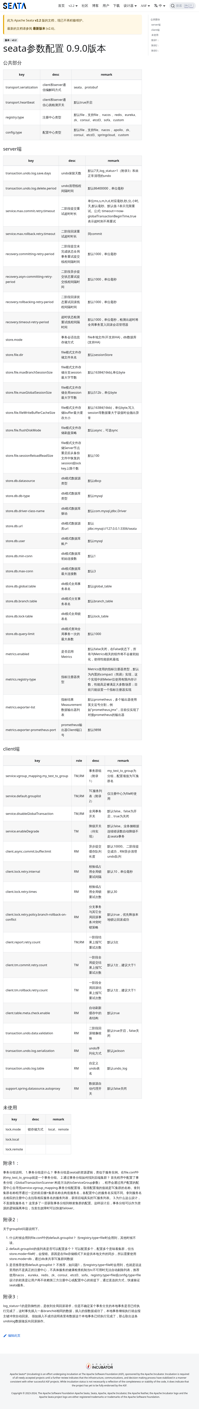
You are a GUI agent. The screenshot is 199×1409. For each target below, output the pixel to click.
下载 (116, 6)
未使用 (154, 35)
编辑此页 (11, 1335)
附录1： (155, 40)
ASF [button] (144, 6)
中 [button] (158, 6)
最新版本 (39, 28)
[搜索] (182, 5)
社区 (85, 6)
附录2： (155, 45)
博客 (95, 6)
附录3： (155, 50)
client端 (155, 30)
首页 (61, 6)
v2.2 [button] (71, 6)
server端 (156, 24)
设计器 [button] (129, 6)
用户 (106, 6)
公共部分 (155, 19)
